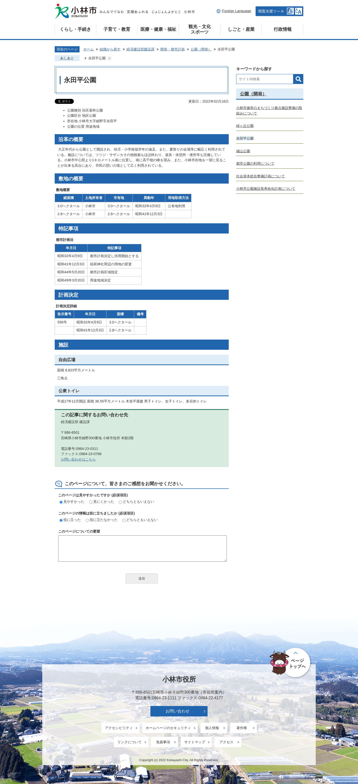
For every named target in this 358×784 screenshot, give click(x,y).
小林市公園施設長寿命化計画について (265, 189)
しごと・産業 (241, 29)
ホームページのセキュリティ (168, 728)
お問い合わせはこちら (78, 459)
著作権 (241, 728)
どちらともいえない (136, 502)
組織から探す (110, 49)
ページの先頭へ (290, 663)
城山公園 (243, 151)
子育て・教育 (116, 29)
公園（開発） (201, 49)
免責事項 (163, 742)
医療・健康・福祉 (158, 29)
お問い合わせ (177, 711)
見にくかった (101, 502)
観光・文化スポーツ (199, 29)
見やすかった (71, 502)
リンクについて (129, 742)
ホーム (88, 49)
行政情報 (283, 29)
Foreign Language (236, 11)
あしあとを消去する (109, 58)
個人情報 (212, 728)
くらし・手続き (75, 29)
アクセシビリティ (119, 728)
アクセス (226, 742)
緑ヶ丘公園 (245, 126)
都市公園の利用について (255, 163)
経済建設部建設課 (140, 49)
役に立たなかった (102, 520)
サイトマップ (194, 742)
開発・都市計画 (172, 49)
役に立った (70, 520)
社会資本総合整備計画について (260, 176)
